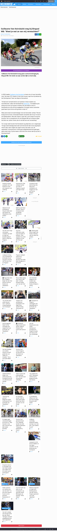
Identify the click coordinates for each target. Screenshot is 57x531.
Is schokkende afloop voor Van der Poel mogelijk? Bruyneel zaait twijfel (34, 399)
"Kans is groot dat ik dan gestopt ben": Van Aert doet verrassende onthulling (21, 376)
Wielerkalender (4, 7)
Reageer (12, 35)
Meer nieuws (21, 168)
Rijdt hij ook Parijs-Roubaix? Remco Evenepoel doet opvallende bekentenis (21, 211)
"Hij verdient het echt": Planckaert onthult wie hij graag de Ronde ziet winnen (33, 376)
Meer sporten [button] (7, 1)
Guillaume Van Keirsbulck (17, 94)
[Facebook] (45, 526)
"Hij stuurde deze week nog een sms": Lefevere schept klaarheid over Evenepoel (6, 303)
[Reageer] (11, 217)
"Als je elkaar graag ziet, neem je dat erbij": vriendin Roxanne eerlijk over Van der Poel (21, 281)
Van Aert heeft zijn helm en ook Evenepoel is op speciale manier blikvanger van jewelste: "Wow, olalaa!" (20, 492)
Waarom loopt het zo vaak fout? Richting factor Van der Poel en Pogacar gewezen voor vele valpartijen (34, 492)
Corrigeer (39, 136)
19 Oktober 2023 (5, 35)
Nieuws (19, 4)
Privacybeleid (32, 525)
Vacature (38, 525)
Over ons (26, 525)
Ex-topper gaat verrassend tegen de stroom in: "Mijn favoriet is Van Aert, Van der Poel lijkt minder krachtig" (7, 424)
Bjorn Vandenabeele (6, 34)
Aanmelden (51, 1)
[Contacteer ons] (50, 526)
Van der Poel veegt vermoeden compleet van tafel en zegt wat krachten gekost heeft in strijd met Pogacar (7, 235)
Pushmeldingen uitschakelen (40, 527)
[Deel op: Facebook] (36, 34)
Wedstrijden (38, 4)
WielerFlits (26, 103)
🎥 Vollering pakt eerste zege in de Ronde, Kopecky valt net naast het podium (33, 233)
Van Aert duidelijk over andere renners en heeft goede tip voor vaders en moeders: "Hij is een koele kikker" (6, 354)
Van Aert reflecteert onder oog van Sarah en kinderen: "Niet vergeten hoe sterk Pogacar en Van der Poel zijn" (20, 235)
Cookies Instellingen (28, 527)
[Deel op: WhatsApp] (40, 34)
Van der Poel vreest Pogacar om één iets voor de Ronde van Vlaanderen (20, 352)
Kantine (24, 4)
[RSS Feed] (52, 526)
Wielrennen (30, 4)
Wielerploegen (47, 4)
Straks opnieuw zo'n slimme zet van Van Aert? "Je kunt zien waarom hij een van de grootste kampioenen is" (7, 492)
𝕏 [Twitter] (47, 526)
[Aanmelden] (9, 164)
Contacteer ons (20, 525)
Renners (53, 4)
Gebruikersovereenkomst (16, 527)
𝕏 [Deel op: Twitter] (38, 34)
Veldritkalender (12, 7)
